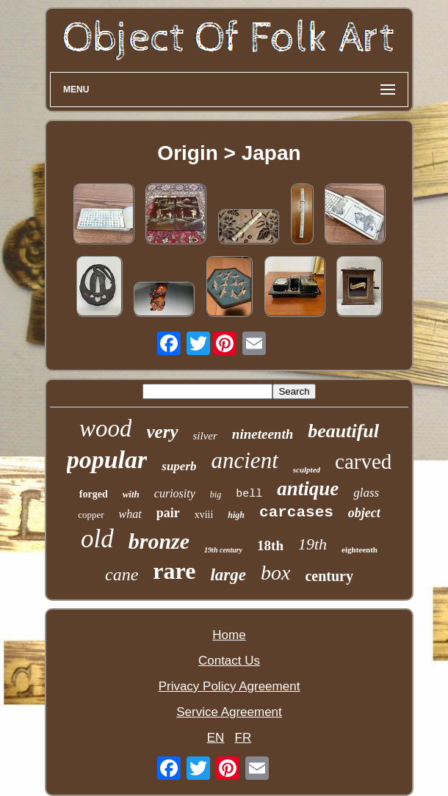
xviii (204, 514)
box (275, 572)
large (228, 575)
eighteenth (359, 549)
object (364, 512)
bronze (159, 541)
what (130, 514)
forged (93, 494)
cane (121, 574)
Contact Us (229, 661)
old (97, 539)
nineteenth (262, 434)
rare (174, 571)
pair (168, 512)
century (329, 576)
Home (228, 635)
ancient (245, 460)
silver (205, 436)
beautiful (343, 431)
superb (179, 466)
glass (366, 493)
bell (249, 494)
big (215, 494)
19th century (223, 550)
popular (107, 459)
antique (308, 489)
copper (91, 514)
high (236, 515)
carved (363, 461)
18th (270, 545)
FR (243, 738)
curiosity (174, 493)
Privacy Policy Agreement (229, 686)
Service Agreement (229, 712)
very (162, 432)
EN (216, 738)
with (131, 494)
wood (105, 428)
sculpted (306, 469)
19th (312, 544)
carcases (296, 512)
